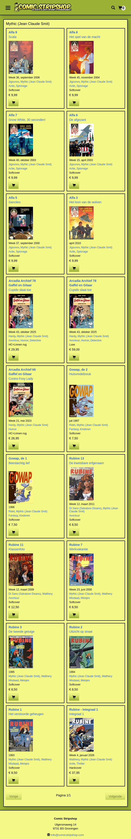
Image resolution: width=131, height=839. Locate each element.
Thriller (81, 763)
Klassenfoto (17, 549)
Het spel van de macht (84, 37)
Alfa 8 (73, 32)
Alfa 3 (73, 197)
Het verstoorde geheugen (26, 714)
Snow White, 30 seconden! (27, 119)
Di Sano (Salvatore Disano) (85, 508)
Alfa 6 (73, 115)
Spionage (21, 85)
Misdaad (74, 598)
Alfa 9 (13, 32)
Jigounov (14, 81)
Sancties (15, 202)
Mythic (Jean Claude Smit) (36, 81)
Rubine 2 (75, 627)
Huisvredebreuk (80, 374)
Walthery (47, 593)
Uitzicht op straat (80, 631)
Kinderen (85, 429)
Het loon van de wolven (85, 202)
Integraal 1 (76, 714)
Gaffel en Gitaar (20, 285)
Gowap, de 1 (18, 458)
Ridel (72, 425)
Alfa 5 (13, 197)
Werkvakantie (78, 549)
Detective (35, 340)
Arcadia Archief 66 (22, 369)
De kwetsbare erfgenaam (86, 463)
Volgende (115, 796)
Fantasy (74, 429)
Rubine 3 (15, 627)
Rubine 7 (75, 545)
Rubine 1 (15, 709)
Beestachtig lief (19, 463)
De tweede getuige (22, 631)
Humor (24, 340)
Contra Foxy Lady (21, 378)
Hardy (12, 336)
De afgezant (77, 119)
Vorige (13, 796)
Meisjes (85, 598)
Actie (12, 85)
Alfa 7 (13, 115)
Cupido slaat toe (20, 290)
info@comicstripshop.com (67, 835)
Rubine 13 (76, 458)
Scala (12, 37)
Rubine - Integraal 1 (83, 709)
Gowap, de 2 (78, 369)
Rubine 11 (16, 545)
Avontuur (14, 340)
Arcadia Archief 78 (22, 281)
